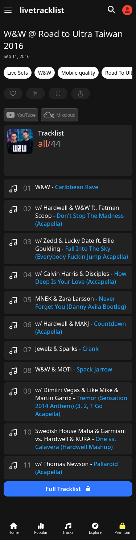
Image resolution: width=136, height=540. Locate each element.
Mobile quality (78, 72)
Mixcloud (59, 114)
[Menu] (8, 10)
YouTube (21, 115)
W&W (44, 72)
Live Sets (17, 72)
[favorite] (13, 93)
